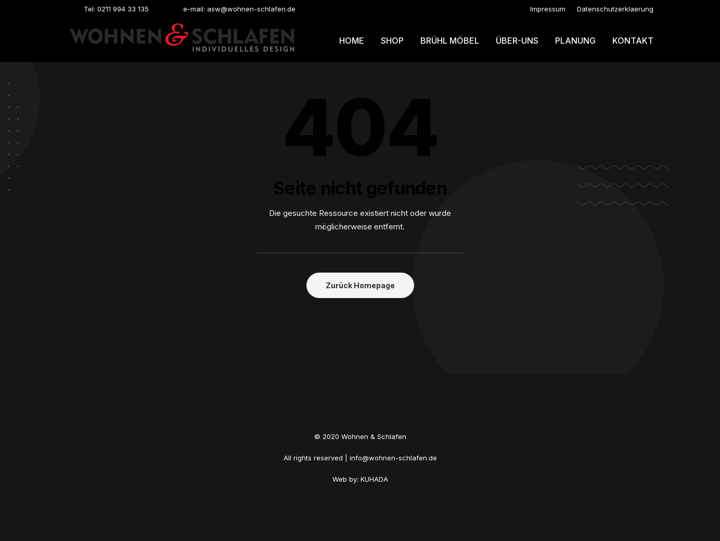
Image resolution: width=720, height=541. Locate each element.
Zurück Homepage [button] (360, 285)
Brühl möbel (449, 40)
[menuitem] (547, 9)
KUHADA (374, 479)
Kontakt (632, 40)
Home (351, 40)
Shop (392, 40)
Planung (575, 40)
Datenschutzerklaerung (615, 9)
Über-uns (517, 40)
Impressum (547, 9)
